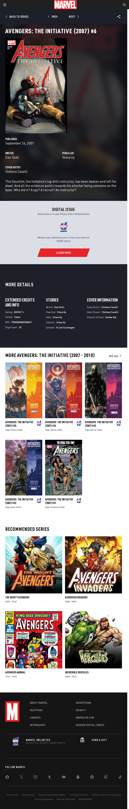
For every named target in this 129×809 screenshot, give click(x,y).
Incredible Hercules (76, 672)
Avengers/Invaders (76, 597)
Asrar (13, 507)
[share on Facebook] (7, 778)
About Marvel (39, 702)
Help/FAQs (36, 710)
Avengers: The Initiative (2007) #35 (19, 423)
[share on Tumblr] (49, 777)
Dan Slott (12, 157)
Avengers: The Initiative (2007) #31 (59, 501)
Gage (7, 429)
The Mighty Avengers (17, 597)
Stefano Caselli (16, 171)
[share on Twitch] (106, 777)
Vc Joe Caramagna (65, 327)
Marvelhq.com (85, 717)
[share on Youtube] (64, 777)
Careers (35, 717)
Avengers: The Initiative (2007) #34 (59, 423)
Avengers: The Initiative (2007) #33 (99, 423)
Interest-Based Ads (66, 799)
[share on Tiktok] (120, 777)
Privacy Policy (28, 794)
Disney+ (81, 710)
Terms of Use (12, 794)
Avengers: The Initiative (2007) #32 (19, 501)
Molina (13, 429)
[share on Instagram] (35, 777)
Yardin (20, 429)
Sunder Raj (110, 317)
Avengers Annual (15, 672)
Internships (37, 725)
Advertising (83, 702)
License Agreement (44, 799)
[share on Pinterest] (92, 777)
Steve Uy (68, 157)
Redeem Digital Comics (90, 725)
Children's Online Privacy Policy (106, 794)
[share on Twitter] (21, 777)
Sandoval (54, 507)
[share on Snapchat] (78, 777)
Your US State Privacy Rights (51, 794)
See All (115, 356)
